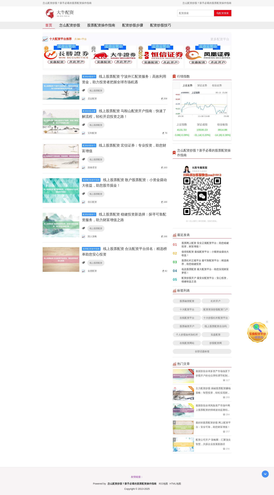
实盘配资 (216, 334)
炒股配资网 (216, 343)
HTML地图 (175, 483)
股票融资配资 (187, 301)
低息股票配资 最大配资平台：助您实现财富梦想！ (205, 270)
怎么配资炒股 (69, 25)
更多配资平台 (220, 39)
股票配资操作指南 (101, 25)
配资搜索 (223, 13)
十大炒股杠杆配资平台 (215, 317)
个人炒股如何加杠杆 (187, 334)
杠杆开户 (216, 301)
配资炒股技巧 (160, 25)
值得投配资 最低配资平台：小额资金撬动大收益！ (205, 253)
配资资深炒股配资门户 (215, 309)
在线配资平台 (187, 317)
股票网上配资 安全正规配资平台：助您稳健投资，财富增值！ (205, 244)
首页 (48, 25)
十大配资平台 (187, 309)
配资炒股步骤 (132, 25)
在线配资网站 (187, 343)
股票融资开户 (187, 326)
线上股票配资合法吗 (216, 326)
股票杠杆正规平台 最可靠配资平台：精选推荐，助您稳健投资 (205, 262)
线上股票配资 (96, 90)
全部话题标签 (202, 351)
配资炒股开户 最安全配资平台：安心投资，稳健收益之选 (205, 279)
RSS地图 (163, 483)
